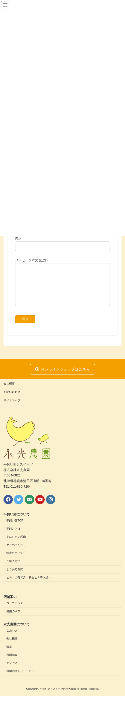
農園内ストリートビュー (21, 678)
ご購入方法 (13, 568)
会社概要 (9, 390)
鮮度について (14, 560)
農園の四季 (13, 618)
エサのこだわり (16, 552)
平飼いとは (13, 536)
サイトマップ (12, 407)
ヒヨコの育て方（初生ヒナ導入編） (28, 584)
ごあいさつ (13, 637)
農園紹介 (12, 662)
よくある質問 (14, 576)
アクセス (12, 670)
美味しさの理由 (16, 544)
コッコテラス (14, 610)
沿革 (9, 653)
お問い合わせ (12, 399)
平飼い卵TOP (14, 527)
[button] (62, 376)
